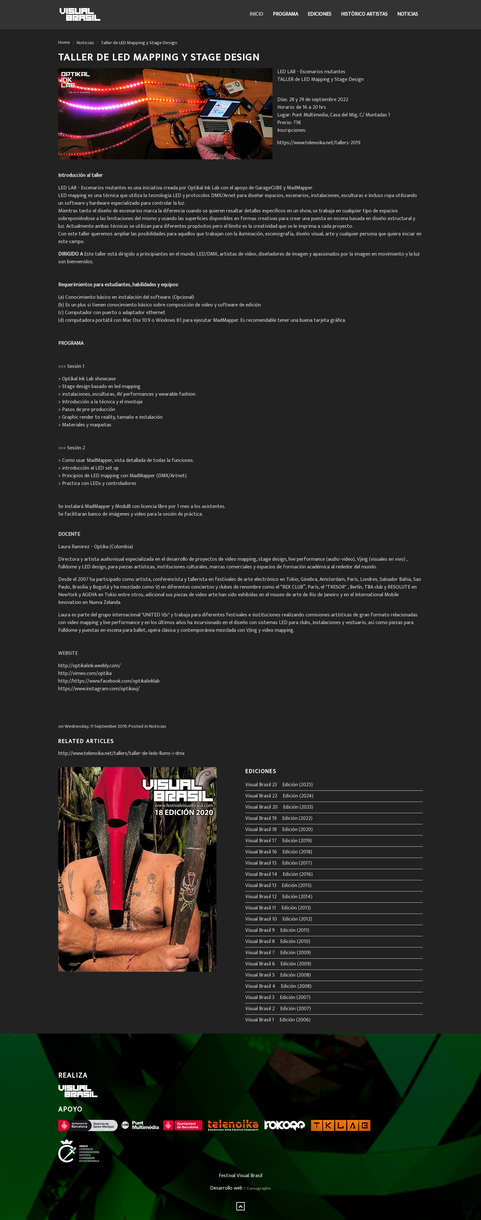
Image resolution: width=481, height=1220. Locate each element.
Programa (285, 14)
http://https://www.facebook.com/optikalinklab (109, 681)
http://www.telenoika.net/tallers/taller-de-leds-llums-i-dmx (121, 753)
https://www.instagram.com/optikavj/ (99, 689)
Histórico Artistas (364, 14)
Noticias (407, 14)
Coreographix (259, 1188)
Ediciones (319, 14)
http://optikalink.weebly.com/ (89, 665)
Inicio (256, 14)
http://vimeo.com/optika (85, 673)
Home (64, 42)
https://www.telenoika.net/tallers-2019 (318, 143)
